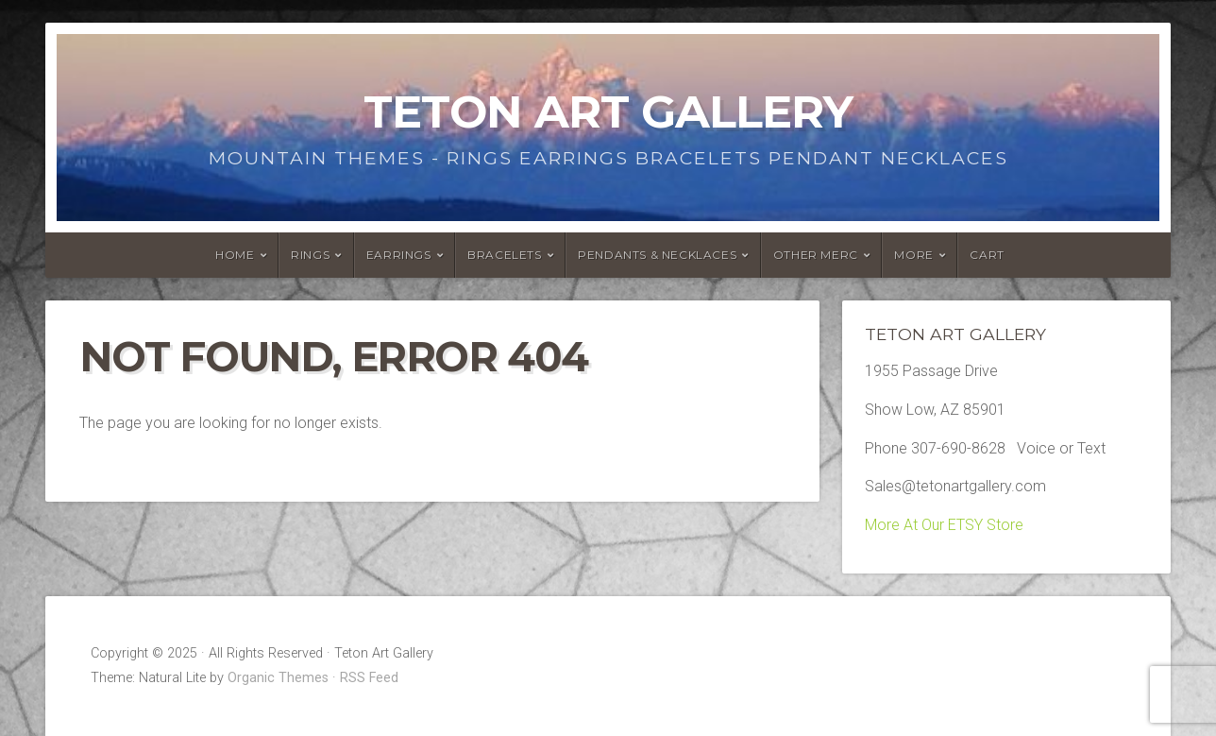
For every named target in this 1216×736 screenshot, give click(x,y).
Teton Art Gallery (608, 111)
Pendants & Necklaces (657, 255)
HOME (234, 255)
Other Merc (815, 255)
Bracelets (504, 255)
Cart (987, 255)
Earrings (398, 255)
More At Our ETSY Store (944, 525)
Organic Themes (278, 678)
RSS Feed (369, 678)
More (913, 255)
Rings (310, 255)
